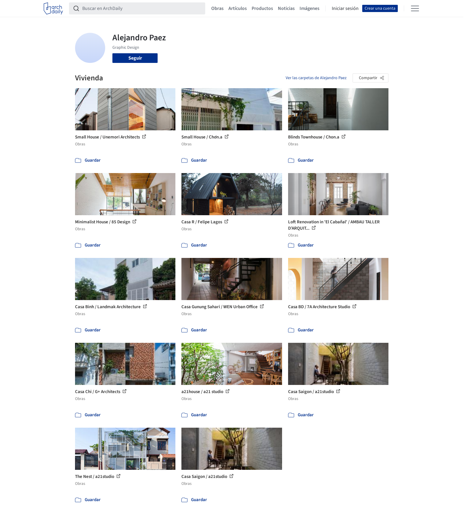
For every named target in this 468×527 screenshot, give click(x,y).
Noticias (286, 8)
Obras (217, 8)
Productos (262, 8)
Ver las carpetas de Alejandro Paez (316, 78)
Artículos (237, 8)
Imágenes (309, 8)
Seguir (135, 58)
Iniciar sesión (345, 8)
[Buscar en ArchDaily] (142, 8)
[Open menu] (415, 8)
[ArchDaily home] (53, 8)
